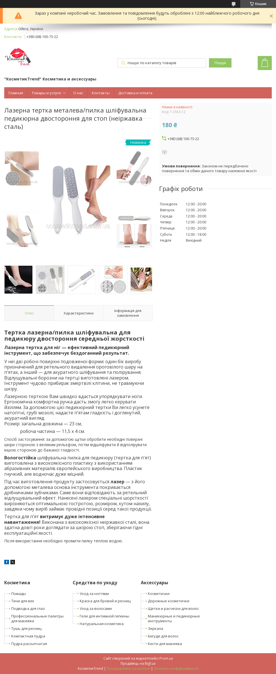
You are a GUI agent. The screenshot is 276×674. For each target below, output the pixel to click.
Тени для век (22, 600)
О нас (78, 92)
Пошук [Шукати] (220, 63)
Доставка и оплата (135, 92)
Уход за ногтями (94, 593)
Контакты (101, 92)
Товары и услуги (46, 92)
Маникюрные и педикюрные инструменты (174, 618)
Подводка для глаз (28, 608)
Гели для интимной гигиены (104, 616)
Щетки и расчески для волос (173, 608)
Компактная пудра (28, 636)
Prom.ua (166, 658)
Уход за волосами (96, 608)
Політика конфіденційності (176, 668)
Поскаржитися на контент (128, 668)
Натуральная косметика (102, 623)
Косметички (159, 593)
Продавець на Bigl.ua (138, 663)
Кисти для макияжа (165, 643)
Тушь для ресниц (26, 628)
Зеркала (155, 628)
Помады (18, 593)
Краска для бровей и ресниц (105, 600)
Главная (15, 92)
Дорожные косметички (168, 600)
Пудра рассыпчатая (29, 643)
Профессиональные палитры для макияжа (37, 618)
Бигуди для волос (163, 636)
